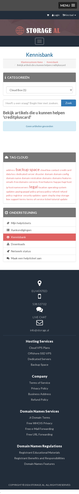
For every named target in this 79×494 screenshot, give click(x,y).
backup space (28, 169)
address (10, 170)
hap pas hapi (60, 181)
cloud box (45, 170)
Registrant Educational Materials (39, 452)
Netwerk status (18, 251)
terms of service (35, 199)
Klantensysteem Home (32, 62)
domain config (61, 174)
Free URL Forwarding (39, 434)
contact (55, 170)
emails (9, 181)
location (42, 187)
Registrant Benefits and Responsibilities (39, 458)
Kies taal (69, 15)
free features (46, 181)
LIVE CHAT (40, 317)
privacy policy (44, 191)
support (15, 199)
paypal (26, 191)
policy (33, 191)
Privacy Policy (39, 388)
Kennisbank (52, 62)
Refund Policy (39, 399)
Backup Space (39, 364)
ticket (48, 199)
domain (49, 174)
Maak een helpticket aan (24, 258)
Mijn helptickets (18, 223)
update (63, 199)
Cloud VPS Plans (39, 347)
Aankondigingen (18, 230)
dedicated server (25, 174)
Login (56, 15)
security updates (32, 195)
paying (18, 191)
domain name (13, 178)
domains (47, 178)
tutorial (55, 199)
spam (44, 195)
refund (55, 191)
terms (22, 199)
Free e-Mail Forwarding (39, 428)
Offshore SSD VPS (39, 353)
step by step (54, 195)
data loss (11, 174)
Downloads (15, 244)
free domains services (26, 181)
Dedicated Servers (39, 359)
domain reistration (32, 178)
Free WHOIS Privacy (39, 423)
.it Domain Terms (39, 417)
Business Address (39, 394)
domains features (61, 178)
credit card (65, 170)
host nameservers (18, 187)
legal (33, 186)
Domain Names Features (39, 463)
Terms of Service (39, 382)
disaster (39, 174)
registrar (17, 195)
